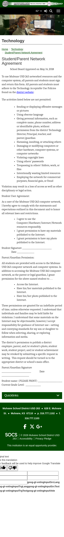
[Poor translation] (12, 468)
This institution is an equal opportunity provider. (32, 445)
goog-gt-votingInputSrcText (43, 486)
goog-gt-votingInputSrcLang (43, 482)
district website (25, 92)
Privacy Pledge (43, 438)
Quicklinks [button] (15, 395)
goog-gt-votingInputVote (41, 490)
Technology (17, 49)
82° (39, 11)
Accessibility (25, 438)
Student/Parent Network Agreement (23, 52)
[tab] (32, 395)
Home (5, 49)
